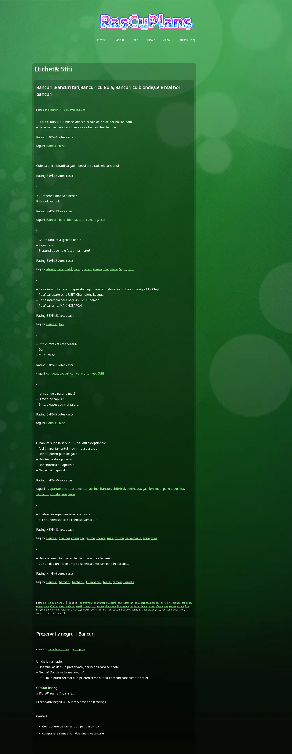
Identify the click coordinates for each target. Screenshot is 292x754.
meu (158, 489)
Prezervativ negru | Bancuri (65, 634)
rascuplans (79, 109)
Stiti (101, 373)
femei (107, 582)
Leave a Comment (55, 613)
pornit (167, 489)
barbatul (78, 582)
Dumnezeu (94, 582)
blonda (72, 220)
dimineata (134, 489)
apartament (57, 489)
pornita (178, 489)
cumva (74, 373)
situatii (55, 494)
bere (62, 220)
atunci (50, 269)
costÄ (68, 269)
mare (114, 269)
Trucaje (150, 40)
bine (62, 146)
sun (64, 494)
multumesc (89, 373)
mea (110, 538)
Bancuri (119, 40)
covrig (78, 269)
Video (166, 40)
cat (48, 373)
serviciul (42, 494)
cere (81, 220)
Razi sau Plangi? (187, 40)
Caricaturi (100, 40)
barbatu (64, 582)
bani (60, 269)
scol (102, 220)
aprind (94, 489)
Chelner (64, 538)
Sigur (122, 269)
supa (146, 538)
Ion (61, 324)
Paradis (128, 582)
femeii (117, 582)
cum (89, 220)
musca (119, 538)
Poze (135, 40)
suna (71, 494)
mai (106, 269)
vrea (154, 538)
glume (90, 538)
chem (75, 538)
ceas (55, 373)
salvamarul (133, 538)
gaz (144, 489)
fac (82, 538)
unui (131, 269)
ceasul (64, 373)
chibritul (119, 489)
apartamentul (78, 489)
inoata (101, 538)
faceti (88, 269)
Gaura (97, 269)
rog (95, 220)
